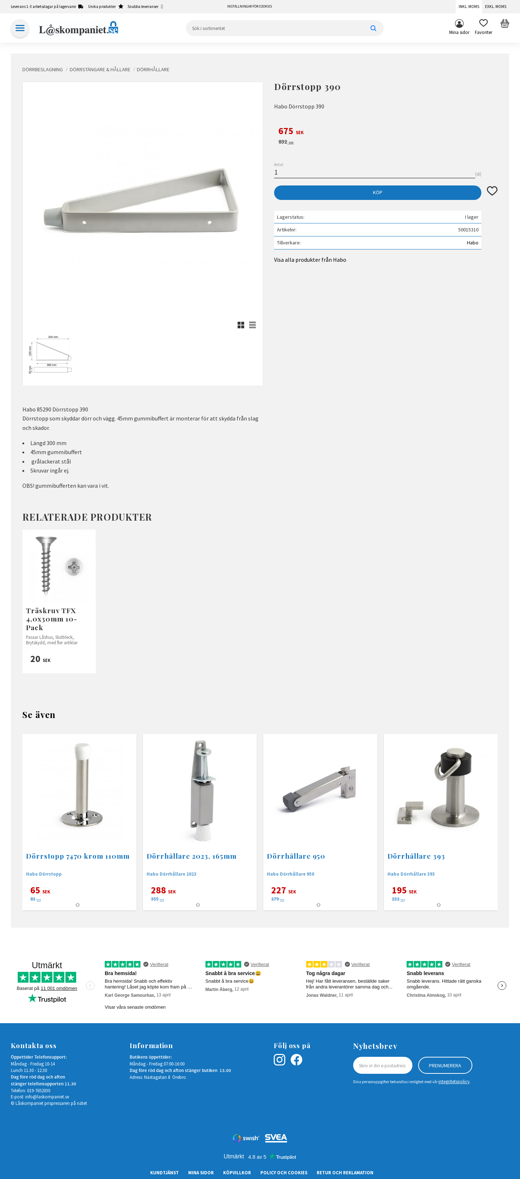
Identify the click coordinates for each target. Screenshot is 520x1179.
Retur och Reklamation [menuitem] (345, 1172)
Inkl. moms (469, 6)
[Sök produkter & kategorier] (285, 28)
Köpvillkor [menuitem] (237, 1172)
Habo (472, 242)
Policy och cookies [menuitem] (283, 1172)
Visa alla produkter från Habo (310, 259)
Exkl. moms (495, 6)
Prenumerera (445, 1065)
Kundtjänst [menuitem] (164, 1172)
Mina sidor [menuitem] (459, 32)
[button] (483, 28)
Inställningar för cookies (249, 6)
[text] (385, 132)
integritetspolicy (453, 1081)
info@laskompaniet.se (47, 1096)
